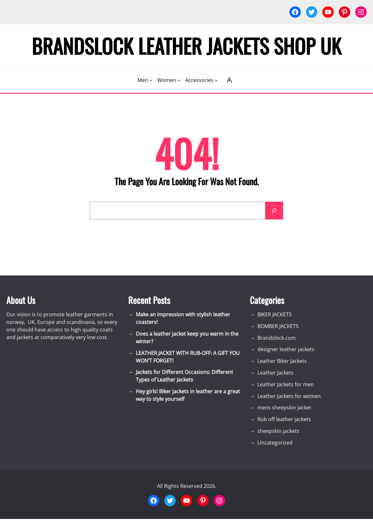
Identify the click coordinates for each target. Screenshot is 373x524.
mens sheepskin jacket (284, 407)
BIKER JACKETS (274, 314)
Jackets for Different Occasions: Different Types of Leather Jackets (184, 376)
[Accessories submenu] (216, 80)
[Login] (229, 80)
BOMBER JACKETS (278, 326)
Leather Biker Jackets (282, 360)
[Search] (274, 210)
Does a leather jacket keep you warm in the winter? (187, 337)
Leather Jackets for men (285, 384)
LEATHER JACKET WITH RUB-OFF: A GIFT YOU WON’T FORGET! (188, 357)
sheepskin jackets (278, 430)
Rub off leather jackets (284, 419)
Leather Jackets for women (289, 396)
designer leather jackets (285, 349)
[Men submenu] (150, 80)
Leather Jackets (275, 372)
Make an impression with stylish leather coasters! (183, 318)
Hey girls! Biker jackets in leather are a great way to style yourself (188, 395)
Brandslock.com (276, 337)
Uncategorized (275, 442)
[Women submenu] (178, 80)
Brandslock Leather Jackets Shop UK (186, 45)
